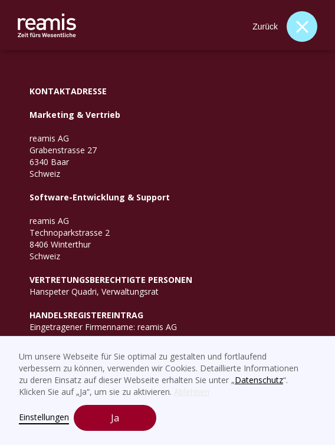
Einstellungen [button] (44, 417)
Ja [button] (115, 417)
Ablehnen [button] (191, 391)
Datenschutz (259, 379)
